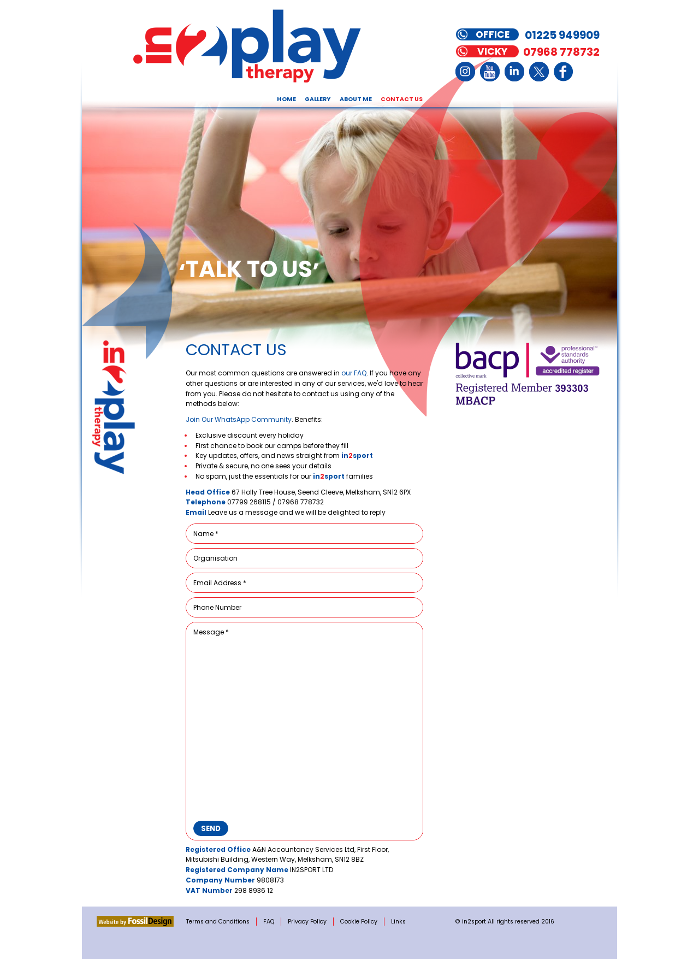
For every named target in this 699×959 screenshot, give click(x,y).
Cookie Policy (358, 921)
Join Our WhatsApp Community (239, 419)
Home (286, 99)
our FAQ (353, 373)
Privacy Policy (307, 921)
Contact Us (402, 99)
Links (398, 921)
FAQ (268, 921)
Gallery (318, 99)
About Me (356, 99)
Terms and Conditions (218, 921)
